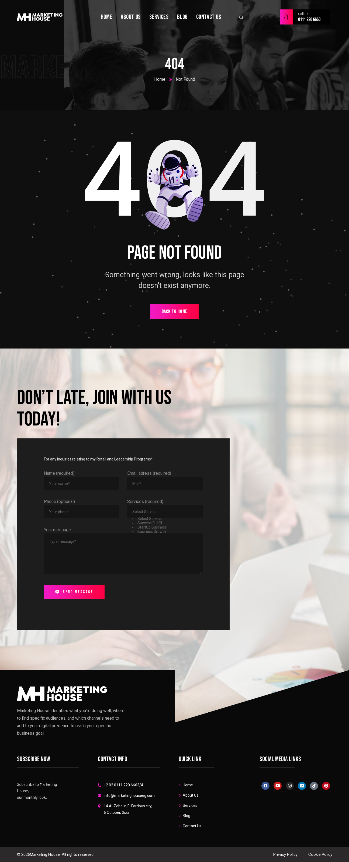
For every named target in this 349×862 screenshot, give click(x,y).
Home (159, 79)
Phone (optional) (59, 501)
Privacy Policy (285, 854)
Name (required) (59, 473)
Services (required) (145, 501)
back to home (175, 311)
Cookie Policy (320, 854)
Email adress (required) (149, 473)
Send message (74, 591)
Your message (57, 529)
